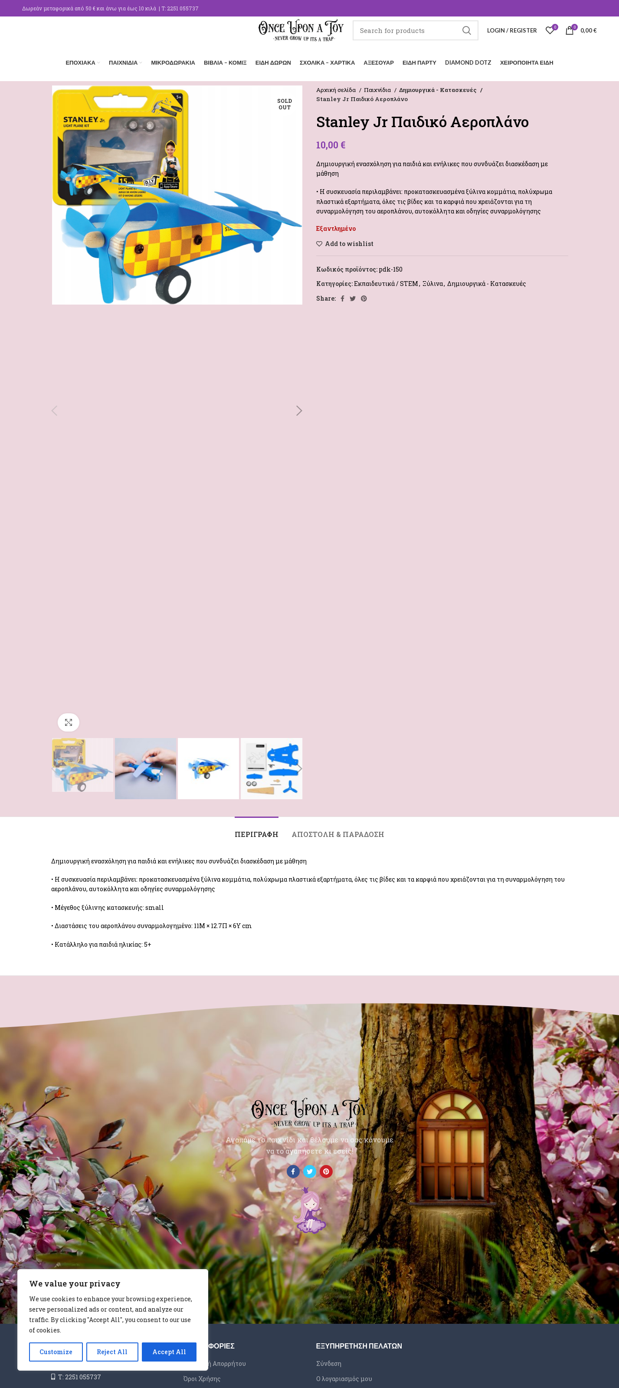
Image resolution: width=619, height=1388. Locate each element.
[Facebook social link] (342, 296)
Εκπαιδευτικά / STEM (386, 281)
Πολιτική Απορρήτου (214, 1361)
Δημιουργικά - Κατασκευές (437, 88)
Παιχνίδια (378, 88)
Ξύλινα (432, 281)
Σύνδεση (328, 1361)
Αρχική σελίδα (336, 88)
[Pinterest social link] (364, 296)
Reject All (112, 1352)
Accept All (169, 1352)
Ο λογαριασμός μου (344, 1376)
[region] (112, 1320)
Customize (55, 1352)
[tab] (256, 827)
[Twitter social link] (352, 296)
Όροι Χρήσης (202, 1376)
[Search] (415, 37)
